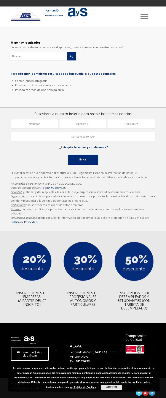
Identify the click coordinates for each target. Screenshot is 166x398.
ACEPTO (111, 387)
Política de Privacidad (24, 222)
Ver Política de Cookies (83, 387)
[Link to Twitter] (139, 392)
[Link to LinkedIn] (152, 392)
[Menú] (142, 16)
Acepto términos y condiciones (84, 147)
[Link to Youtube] (145, 392)
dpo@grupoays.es (54, 188)
